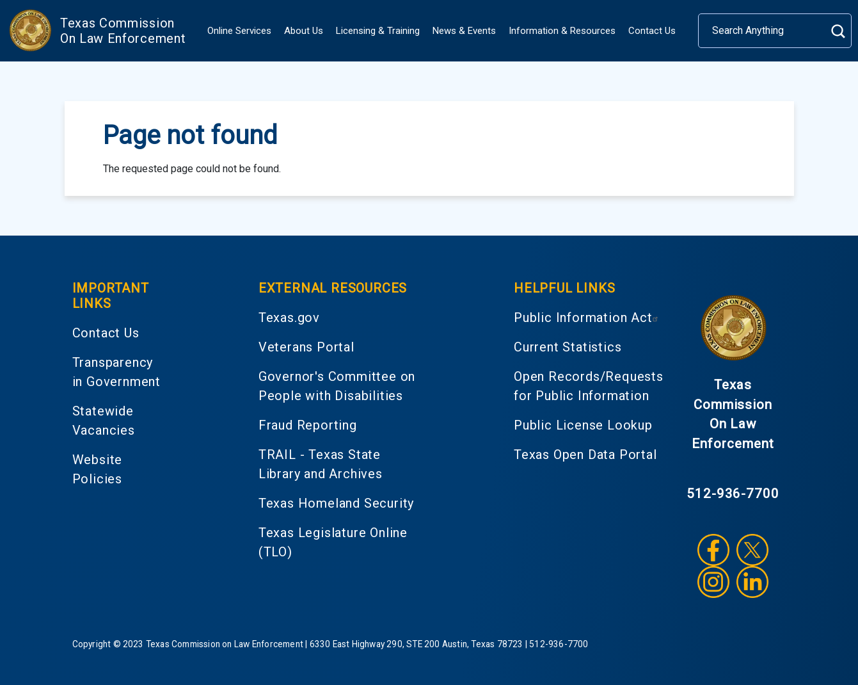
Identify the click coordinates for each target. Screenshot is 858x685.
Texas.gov (289, 317)
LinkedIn (752, 582)
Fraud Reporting (307, 425)
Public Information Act (588, 317)
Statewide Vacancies (103, 420)
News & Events (464, 30)
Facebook (713, 550)
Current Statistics (567, 347)
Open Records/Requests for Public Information (588, 386)
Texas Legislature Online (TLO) (333, 542)
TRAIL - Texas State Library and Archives (320, 464)
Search (837, 31)
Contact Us (652, 30)
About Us (303, 30)
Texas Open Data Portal (585, 454)
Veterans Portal (306, 347)
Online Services (239, 30)
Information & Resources (562, 30)
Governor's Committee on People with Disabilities (336, 386)
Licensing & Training (378, 30)
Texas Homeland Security (336, 503)
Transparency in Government (116, 372)
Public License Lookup (583, 425)
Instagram (713, 582)
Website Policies (97, 469)
